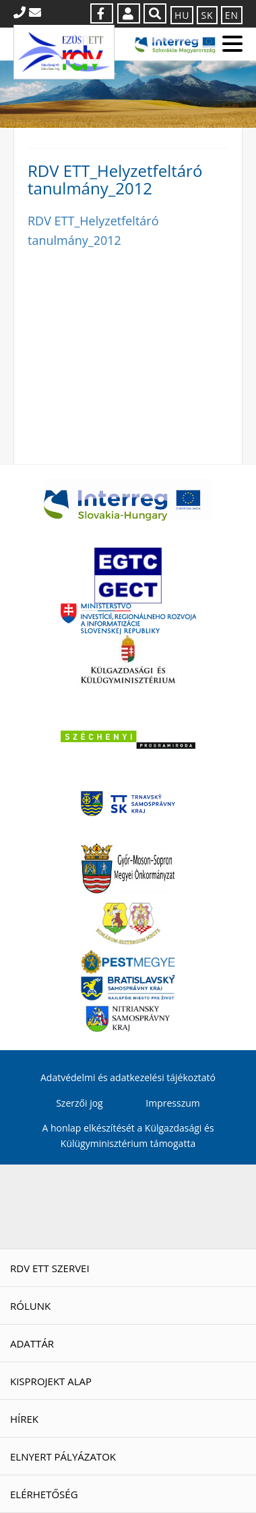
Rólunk (30, 1306)
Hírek (24, 1419)
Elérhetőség (44, 1494)
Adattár (32, 1343)
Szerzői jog (79, 1103)
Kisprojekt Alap (51, 1381)
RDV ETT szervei (50, 1268)
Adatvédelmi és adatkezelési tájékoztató (128, 1077)
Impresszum (172, 1103)
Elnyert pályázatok (63, 1456)
